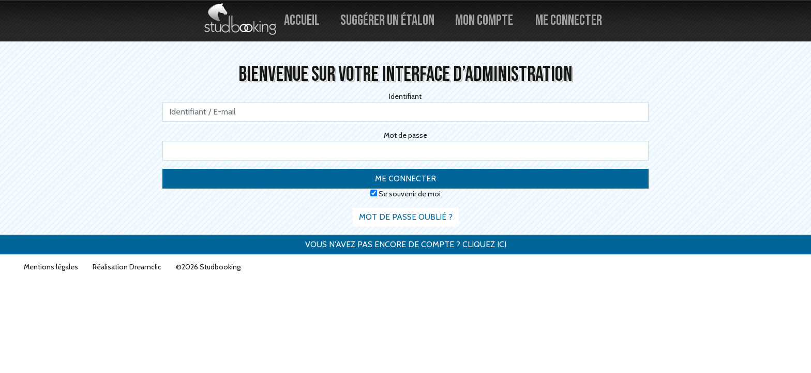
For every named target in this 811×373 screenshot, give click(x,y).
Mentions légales (51, 266)
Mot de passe (405, 135)
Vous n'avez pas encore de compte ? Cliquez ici (405, 244)
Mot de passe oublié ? (406, 217)
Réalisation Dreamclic (127, 266)
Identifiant (405, 96)
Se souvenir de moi (405, 193)
